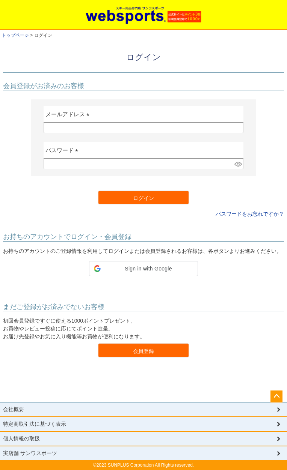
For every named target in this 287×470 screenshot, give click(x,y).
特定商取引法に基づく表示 (34, 424)
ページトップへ (276, 396)
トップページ (15, 35)
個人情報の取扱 (21, 438)
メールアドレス (68, 117)
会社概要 (13, 409)
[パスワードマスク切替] (238, 164)
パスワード (63, 153)
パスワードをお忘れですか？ (250, 214)
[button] (143, 268)
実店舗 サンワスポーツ (30, 453)
